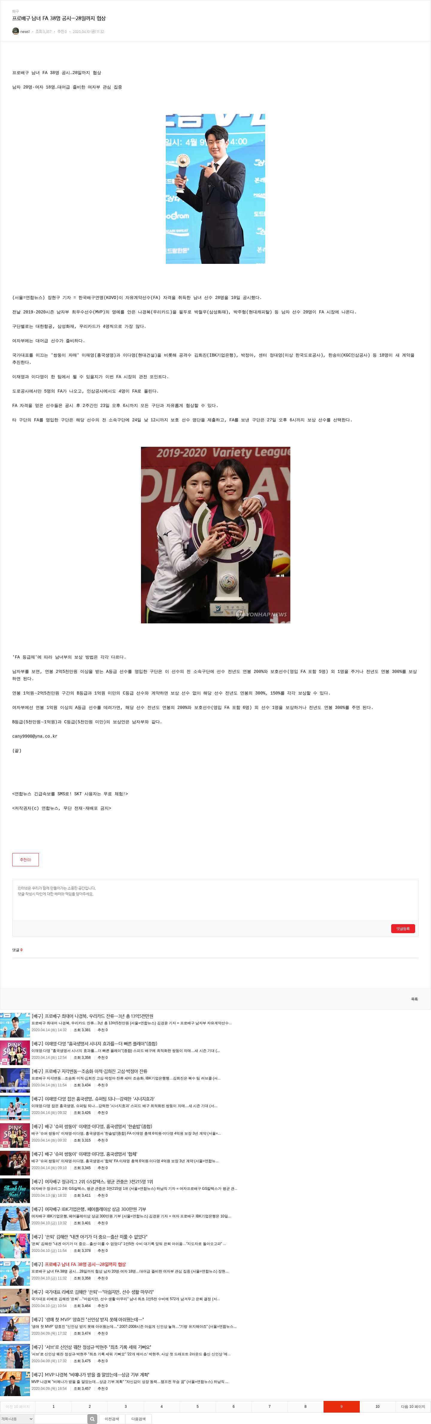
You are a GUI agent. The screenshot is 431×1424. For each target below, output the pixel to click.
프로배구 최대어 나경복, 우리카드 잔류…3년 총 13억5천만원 (99, 1016)
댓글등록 (403, 929)
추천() (25, 860)
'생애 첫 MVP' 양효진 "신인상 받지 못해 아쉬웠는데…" (94, 1319)
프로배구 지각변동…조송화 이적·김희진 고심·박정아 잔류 (96, 1071)
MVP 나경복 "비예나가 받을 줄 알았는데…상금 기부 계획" (97, 1375)
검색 (92, 1419)
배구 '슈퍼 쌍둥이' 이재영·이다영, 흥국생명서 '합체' (91, 1154)
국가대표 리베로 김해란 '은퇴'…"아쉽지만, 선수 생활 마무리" (99, 1292)
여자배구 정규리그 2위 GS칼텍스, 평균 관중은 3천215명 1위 (99, 1181)
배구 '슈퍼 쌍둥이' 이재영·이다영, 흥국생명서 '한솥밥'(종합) (98, 1126)
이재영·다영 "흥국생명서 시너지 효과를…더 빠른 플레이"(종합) (101, 1043)
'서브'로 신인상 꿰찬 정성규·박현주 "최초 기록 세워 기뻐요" (98, 1347)
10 (378, 1407)
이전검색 (112, 1419)
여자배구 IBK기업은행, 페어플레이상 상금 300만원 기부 (95, 1209)
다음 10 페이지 (413, 1407)
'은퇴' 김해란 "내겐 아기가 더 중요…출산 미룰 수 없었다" (96, 1237)
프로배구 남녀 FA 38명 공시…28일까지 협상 (85, 1264)
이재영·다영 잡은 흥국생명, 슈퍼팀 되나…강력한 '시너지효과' (100, 1099)
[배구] (37, 1016)
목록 (414, 999)
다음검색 (138, 1419)
